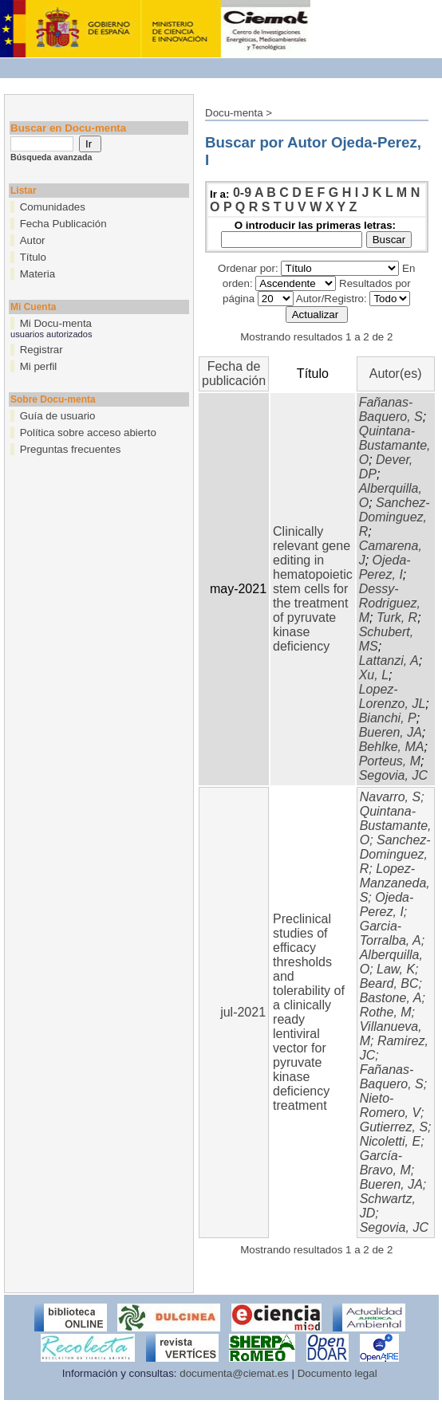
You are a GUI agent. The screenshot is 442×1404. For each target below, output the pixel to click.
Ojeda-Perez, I (385, 567)
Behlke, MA (391, 746)
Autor (32, 240)
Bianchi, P (387, 718)
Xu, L (374, 675)
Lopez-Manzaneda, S (395, 883)
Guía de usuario (58, 416)
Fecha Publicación (63, 224)
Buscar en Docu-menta (68, 128)
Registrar (41, 350)
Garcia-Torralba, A (390, 933)
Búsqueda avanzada (51, 157)
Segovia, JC (393, 775)
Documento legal (337, 1373)
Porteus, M (389, 761)
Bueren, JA (390, 732)
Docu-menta (234, 113)
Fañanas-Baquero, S (391, 409)
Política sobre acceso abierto (88, 433)
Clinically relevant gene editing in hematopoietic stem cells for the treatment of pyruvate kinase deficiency (313, 589)
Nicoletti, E (390, 1141)
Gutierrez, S (394, 1127)
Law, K (396, 969)
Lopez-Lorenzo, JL (392, 696)
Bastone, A (391, 998)
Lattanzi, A (389, 660)
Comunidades (52, 207)
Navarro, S (390, 797)
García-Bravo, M (385, 1163)
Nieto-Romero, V (390, 1105)
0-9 (242, 192)
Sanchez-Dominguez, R (394, 517)
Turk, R (397, 617)
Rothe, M (386, 1012)
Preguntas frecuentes (70, 449)
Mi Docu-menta (56, 323)
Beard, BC (389, 983)
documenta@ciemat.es (234, 1373)
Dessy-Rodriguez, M (389, 603)
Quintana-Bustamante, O (395, 445)
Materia (37, 274)
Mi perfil (38, 366)
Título (33, 257)
